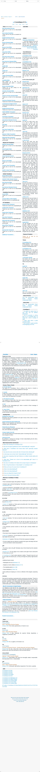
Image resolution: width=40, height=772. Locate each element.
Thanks (36, 298)
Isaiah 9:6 (25, 120)
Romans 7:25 (26, 70)
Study (20, 24)
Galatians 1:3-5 (26, 210)
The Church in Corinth (8, 398)
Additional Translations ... (8, 234)
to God (24, 46)
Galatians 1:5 (34, 604)
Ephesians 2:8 (26, 87)
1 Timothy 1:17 (5, 605)
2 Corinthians (5, 16)
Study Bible (5, 354)
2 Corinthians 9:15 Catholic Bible (9, 683)
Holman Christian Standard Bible (10, 95)
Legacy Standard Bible (7, 75)
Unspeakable (25, 300)
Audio (13, 24)
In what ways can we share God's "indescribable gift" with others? (17, 454)
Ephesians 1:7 (16, 562)
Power (36, 297)
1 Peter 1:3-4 (25, 196)
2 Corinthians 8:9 (7, 555)
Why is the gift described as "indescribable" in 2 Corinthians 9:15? (17, 464)
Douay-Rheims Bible (7, 175)
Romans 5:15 (16, 594)
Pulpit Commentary (7, 599)
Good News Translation (7, 116)
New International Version (8, 28)
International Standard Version (9, 120)
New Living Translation (7, 33)
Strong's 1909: (5, 641)
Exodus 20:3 (8, 501)
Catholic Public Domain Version (9, 179)
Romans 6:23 (26, 81)
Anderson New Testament (8, 204)
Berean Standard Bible (7, 42)
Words (30, 300)
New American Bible (7, 182)
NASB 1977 (5, 70)
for (26, 46)
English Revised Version (8, 108)
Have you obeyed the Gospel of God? (12, 473)
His (28, 46)
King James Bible (6, 52)
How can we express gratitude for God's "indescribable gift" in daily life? (19, 446)
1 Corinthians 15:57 (27, 55)
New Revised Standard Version (9, 187)
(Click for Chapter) (9, 26)
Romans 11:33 (18, 604)
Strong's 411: (5, 657)
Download (35, 49)
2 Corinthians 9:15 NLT (7, 671)
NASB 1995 (5, 66)
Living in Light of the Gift (8, 432)
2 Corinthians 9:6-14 (12, 492)
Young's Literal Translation (8, 165)
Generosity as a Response (8, 427)
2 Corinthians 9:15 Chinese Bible (9, 680)
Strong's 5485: (5, 625)
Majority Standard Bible (7, 144)
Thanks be (35, 45)
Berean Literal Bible (7, 47)
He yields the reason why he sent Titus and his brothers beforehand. (30, 312)
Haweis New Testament (7, 212)
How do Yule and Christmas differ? (11, 475)
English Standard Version (8, 37)
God (4, 404)
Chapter (35, 354)
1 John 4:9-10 (26, 140)
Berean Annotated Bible (8, 86)
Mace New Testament (7, 217)
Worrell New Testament (7, 225)
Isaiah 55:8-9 (25, 222)
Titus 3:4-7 (25, 181)
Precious (30, 298)
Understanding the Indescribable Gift (11, 421)
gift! (36, 46)
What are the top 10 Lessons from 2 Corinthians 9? (15, 467)
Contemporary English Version (9, 103)
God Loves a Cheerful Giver (28, 40)
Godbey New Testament (8, 207)
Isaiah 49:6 (25, 277)
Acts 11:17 (17, 593)
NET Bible (4, 124)
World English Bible (7, 149)
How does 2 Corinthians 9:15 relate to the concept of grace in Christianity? (19, 462)
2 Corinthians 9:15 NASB (7, 674)
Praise (24, 298)
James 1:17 (25, 104)
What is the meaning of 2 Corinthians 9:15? (13, 444)
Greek (27, 24)
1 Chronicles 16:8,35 (27, 257)
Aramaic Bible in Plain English (9, 198)
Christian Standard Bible (8, 91)
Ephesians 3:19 (6, 539)
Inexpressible (31, 297)
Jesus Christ (6, 409)
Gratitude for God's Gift (7, 416)
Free (24, 297)
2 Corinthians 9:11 (27, 242)
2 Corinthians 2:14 (27, 61)
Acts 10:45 (12, 593)
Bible (2, 16)
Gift (26, 297)
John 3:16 (25, 95)
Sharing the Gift (6, 437)
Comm (23, 24)
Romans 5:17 (23, 594)
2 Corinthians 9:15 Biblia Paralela (9, 679)
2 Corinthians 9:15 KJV (7, 675)
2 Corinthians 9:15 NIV (7, 670)
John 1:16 (25, 290)
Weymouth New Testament (8, 137)
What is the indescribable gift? (10, 469)
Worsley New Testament (8, 230)
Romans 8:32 (26, 112)
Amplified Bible (6, 80)
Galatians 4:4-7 (19, 564)
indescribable (32, 46)
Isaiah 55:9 (5, 535)
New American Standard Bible (9, 61)
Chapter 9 (10, 16)
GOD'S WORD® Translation (8, 111)
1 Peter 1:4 (14, 569)
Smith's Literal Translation (8, 170)
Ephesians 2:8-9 (9, 374)
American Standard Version (8, 100)
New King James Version (8, 56)
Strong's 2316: (6, 633)
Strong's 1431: (5, 666)
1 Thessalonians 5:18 (21, 363)
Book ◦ (32, 354)
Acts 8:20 (7, 593)
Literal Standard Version (8, 156)
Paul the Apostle (7, 386)
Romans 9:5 (12, 604)
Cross (17, 24)
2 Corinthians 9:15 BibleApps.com (9, 677)
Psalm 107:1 (9, 489)
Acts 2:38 (15, 567)
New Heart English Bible (8, 129)
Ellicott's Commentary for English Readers (12, 586)
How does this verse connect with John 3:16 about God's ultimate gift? (18, 452)
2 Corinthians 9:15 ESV (7, 673)
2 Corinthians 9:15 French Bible (9, 681)
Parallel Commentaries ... (8, 615)
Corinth (5, 392)
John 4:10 (25, 131)
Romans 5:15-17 (26, 152)
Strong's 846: (5, 649)
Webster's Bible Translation (8, 134)
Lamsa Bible (5, 194)
